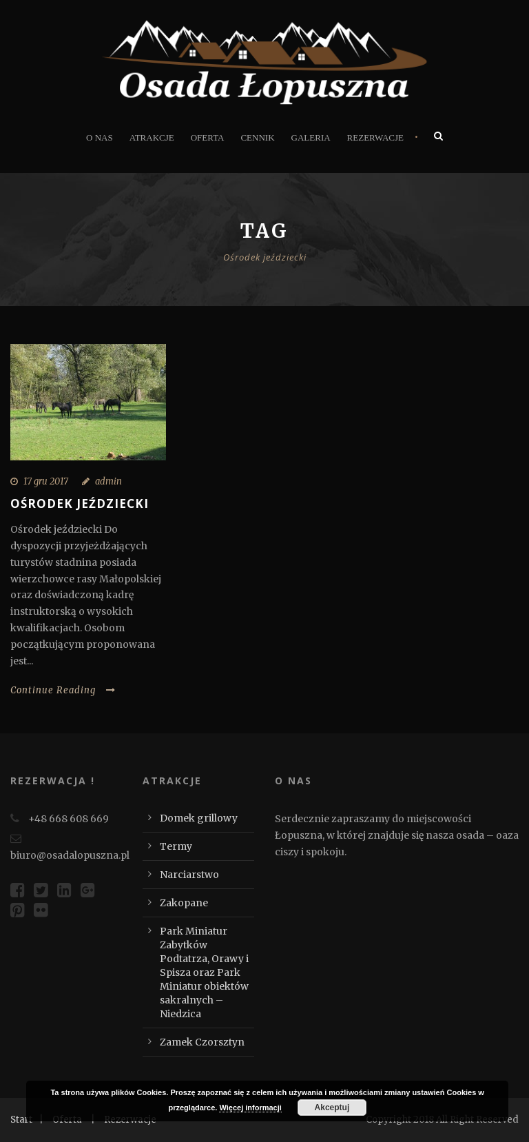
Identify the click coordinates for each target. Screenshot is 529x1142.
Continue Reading (63, 690)
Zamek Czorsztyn (202, 1042)
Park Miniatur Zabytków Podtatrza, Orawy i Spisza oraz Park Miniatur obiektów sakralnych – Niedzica (204, 972)
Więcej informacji (250, 1107)
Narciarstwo (189, 874)
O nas (99, 137)
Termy (176, 846)
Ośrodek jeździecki (79, 503)
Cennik (257, 137)
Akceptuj (332, 1107)
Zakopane (184, 903)
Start (21, 1119)
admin (108, 481)
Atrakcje (151, 137)
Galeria (311, 137)
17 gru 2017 (45, 481)
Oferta (208, 137)
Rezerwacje (375, 137)
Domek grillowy (199, 818)
